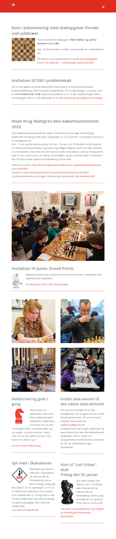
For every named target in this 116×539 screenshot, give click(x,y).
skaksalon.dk (32, 509)
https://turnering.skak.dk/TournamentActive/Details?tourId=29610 (56, 172)
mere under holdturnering (27, 445)
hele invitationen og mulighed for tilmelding (80, 97)
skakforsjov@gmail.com (73, 424)
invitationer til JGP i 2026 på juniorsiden (48, 284)
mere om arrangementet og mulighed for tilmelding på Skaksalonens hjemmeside (82, 512)
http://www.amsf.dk (85, 176)
